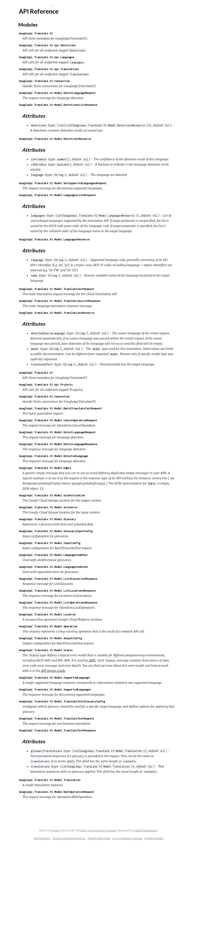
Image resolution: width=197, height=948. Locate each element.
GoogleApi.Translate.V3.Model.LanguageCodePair (104, 612)
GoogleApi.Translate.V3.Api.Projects (96, 436)
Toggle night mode (138, 936)
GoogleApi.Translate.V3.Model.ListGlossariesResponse (108, 635)
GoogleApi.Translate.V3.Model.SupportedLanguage (104, 745)
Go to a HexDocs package (167, 936)
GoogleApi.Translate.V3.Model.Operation (98, 683)
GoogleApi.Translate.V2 (86, 33)
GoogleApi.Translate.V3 (86, 424)
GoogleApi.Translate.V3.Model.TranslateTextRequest (107, 791)
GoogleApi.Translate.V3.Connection (94, 448)
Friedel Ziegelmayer (135, 929)
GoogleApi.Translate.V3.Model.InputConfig (100, 600)
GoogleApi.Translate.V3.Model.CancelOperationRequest (108, 472)
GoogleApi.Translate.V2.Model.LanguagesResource (104, 265)
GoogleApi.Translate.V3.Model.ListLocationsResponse (107, 647)
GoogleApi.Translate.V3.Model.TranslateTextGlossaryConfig (112, 774)
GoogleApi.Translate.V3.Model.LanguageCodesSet (104, 623)
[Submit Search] (5, 5)
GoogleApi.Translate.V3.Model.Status (96, 712)
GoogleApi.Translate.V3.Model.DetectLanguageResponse (108, 496)
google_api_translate (31, 15)
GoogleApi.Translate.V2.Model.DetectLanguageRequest (107, 92)
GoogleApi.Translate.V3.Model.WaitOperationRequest (107, 885)
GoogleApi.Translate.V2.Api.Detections (97, 45)
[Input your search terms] (28, 5)
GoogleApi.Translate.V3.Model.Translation (100, 873)
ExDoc (105, 924)
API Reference (22, 46)
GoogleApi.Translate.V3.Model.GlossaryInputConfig (106, 588)
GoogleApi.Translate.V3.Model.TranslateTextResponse (107, 803)
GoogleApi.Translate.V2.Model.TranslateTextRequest (107, 320)
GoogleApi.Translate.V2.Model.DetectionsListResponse (108, 104)
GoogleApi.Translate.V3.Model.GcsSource (98, 564)
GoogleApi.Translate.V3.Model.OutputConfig (100, 700)
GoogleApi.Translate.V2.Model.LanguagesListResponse (107, 205)
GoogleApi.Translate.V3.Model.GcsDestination (102, 552)
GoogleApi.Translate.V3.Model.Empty (95, 519)
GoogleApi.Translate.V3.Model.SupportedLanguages (105, 762)
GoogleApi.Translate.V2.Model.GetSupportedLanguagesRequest (113, 193)
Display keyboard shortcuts (108, 936)
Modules (16, 35)
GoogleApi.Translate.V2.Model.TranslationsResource (107, 343)
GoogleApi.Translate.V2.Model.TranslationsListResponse (110, 332)
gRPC (76, 728)
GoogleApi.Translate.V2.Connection (94, 81)
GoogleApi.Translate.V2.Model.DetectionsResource (105, 144)
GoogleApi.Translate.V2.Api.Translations (99, 69)
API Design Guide (122, 738)
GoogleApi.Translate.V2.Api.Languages (97, 57)
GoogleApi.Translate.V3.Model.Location (97, 671)
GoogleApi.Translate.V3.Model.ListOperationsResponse (108, 659)
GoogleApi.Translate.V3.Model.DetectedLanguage (104, 507)
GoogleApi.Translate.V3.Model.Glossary (97, 576)
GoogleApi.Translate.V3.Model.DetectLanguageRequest (107, 484)
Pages (14, 29)
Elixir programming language (148, 924)
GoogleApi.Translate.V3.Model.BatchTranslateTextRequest (110, 460)
